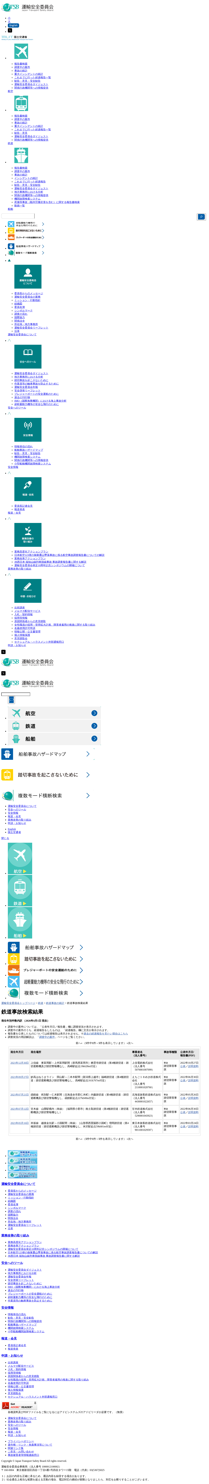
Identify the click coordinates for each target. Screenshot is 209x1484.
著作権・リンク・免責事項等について (30, 1444)
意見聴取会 (20, 638)
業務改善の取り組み (19, 568)
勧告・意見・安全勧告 (27, 80)
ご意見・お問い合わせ (21, 1451)
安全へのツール (17, 407)
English (12, 829)
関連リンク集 (16, 1448)
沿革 (17, 331)
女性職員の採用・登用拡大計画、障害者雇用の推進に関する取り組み (54, 624)
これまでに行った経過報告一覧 (32, 77)
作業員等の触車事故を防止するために (36, 383)
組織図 (18, 303)
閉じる (5, 838)
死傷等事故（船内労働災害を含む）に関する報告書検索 (47, 202)
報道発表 (19, 509)
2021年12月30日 (19, 1062)
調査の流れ (20, 314)
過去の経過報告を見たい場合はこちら (106, 1033)
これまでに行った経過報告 (30, 181)
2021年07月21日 (19, 1094)
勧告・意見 (20, 133)
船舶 (10, 209)
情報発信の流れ (23, 446)
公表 (182, 1066)
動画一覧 (19, 205)
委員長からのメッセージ (28, 293)
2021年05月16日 (19, 1123)
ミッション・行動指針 (27, 300)
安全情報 (13, 467)
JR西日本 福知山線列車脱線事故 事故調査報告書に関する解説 (50, 561)
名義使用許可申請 (24, 628)
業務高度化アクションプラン (31, 551)
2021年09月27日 (19, 1077)
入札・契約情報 (23, 614)
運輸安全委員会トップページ (18, 1003)
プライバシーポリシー (21, 1441)
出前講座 (19, 607)
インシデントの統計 (26, 178)
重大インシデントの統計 (28, 74)
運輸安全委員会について (22, 334)
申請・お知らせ (17, 645)
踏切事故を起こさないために (31, 380)
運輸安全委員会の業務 (27, 296)
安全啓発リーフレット (27, 390)
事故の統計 (20, 70)
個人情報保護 (22, 635)
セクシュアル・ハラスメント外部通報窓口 (39, 641)
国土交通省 (14, 832)
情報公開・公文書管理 (27, 631)
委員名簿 (19, 307)
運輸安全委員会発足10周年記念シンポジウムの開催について (49, 565)
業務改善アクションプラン (30, 558)
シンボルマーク (23, 310)
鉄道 (10, 143)
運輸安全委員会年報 (26, 387)
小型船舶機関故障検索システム (32, 463)
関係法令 (19, 320)
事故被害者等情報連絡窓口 (23, 1455)
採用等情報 (20, 617)
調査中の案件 (22, 67)
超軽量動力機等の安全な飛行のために (36, 404)
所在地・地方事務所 (26, 324)
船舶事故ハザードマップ (28, 450)
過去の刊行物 (22, 397)
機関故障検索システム (27, 198)
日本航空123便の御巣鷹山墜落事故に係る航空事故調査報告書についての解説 (59, 555)
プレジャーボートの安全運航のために (36, 394)
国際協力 (19, 317)
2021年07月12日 (19, 1108)
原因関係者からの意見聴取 (30, 621)
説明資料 (193, 1066)
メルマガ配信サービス (27, 611)
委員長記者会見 (23, 506)
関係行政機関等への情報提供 (31, 87)
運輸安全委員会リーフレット (31, 327)
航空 (10, 91)
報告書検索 (20, 63)
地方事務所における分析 (28, 191)
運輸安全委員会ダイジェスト (31, 84)
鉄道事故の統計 (55, 1003)
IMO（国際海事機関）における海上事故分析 (40, 400)
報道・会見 (14, 512)
